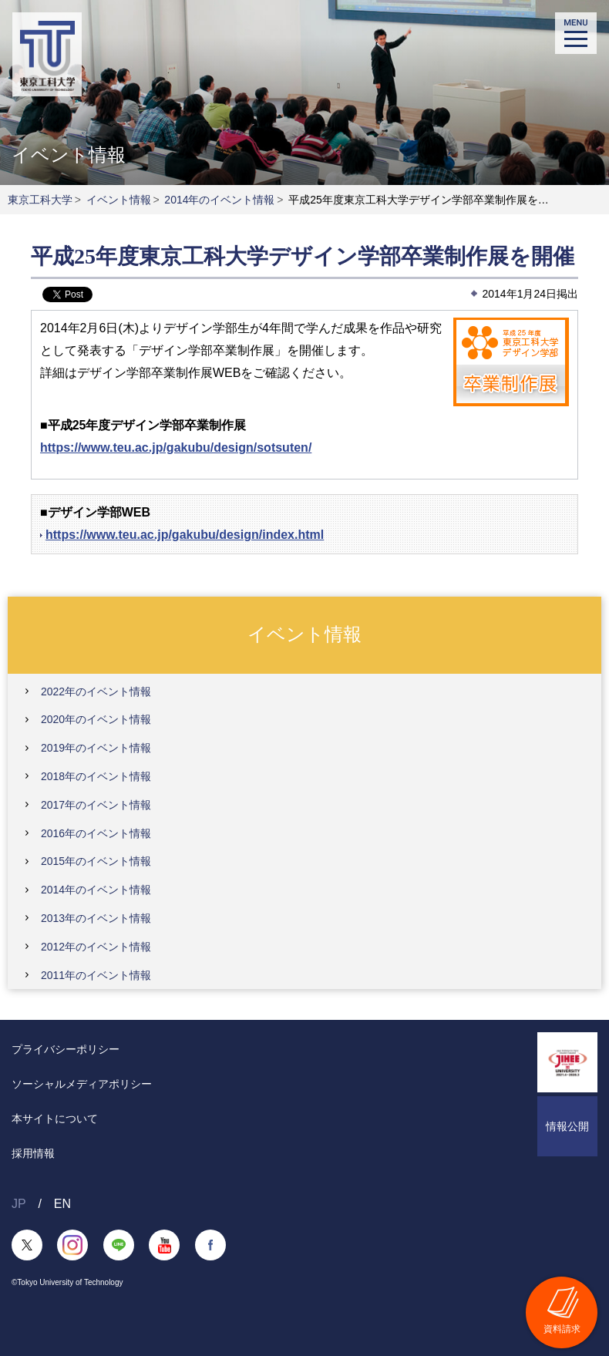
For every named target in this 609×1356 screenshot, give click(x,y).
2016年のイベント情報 (96, 833)
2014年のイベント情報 (219, 199)
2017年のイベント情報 (96, 805)
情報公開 (567, 1126)
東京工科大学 (40, 199)
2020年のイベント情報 (96, 719)
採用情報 (33, 1153)
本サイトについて (55, 1118)
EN (62, 1203)
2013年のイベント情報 (96, 918)
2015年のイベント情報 (96, 861)
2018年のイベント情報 (96, 776)
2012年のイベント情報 (96, 946)
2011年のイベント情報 (96, 975)
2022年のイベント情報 (96, 691)
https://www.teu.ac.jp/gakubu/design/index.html (184, 534)
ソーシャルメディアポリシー (82, 1084)
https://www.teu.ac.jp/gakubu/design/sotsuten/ (175, 447)
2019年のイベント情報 (96, 748)
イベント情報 (118, 199)
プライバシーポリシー (65, 1049)
